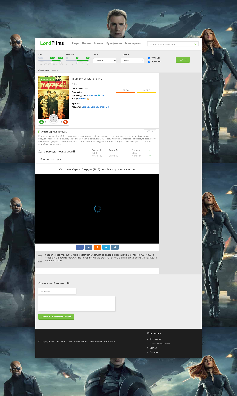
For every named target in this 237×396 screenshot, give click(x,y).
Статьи (153, 347)
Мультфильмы (114, 43)
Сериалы (98, 43)
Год (40, 54)
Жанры (75, 43)
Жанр (96, 54)
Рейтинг (70, 54)
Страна (125, 54)
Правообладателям (159, 343)
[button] (49, 159)
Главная (153, 352)
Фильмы (86, 43)
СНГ (102, 95)
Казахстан (92, 95)
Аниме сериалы (133, 43)
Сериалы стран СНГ (100, 106)
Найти (183, 59)
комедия (82, 98)
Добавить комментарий (56, 316)
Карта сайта (155, 339)
